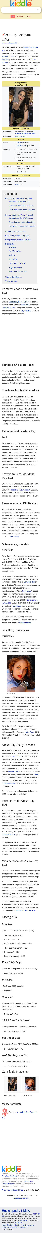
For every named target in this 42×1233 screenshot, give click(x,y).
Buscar (38, 9)
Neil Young (14, 537)
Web (13, 16)
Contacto (23, 1227)
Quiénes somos (28, 1225)
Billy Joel (5, 59)
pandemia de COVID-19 (25, 910)
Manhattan (27, 47)
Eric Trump (17, 606)
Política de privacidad (9, 1227)
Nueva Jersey (24, 490)
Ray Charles (26, 311)
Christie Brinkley (22, 146)
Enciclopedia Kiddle (9, 1176)
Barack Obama (25, 623)
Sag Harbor (26, 591)
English (28, 16)
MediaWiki (19, 1223)
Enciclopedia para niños (10, 43)
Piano (17, 184)
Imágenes (20, 16)
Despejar (34, 10)
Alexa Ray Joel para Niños (12, 1190)
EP (18, 931)
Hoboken (14, 490)
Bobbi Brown (13, 771)
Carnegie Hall (29, 582)
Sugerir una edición (20, 1198)
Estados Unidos (8, 57)
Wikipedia (23, 1221)
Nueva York (19, 133)
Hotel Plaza (29, 732)
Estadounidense (20, 136)
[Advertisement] (21, 25)
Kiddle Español (7, 1225)
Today (36, 774)
